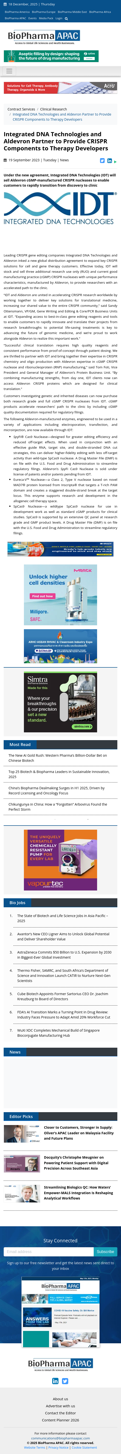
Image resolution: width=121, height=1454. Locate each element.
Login (59, 18)
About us (60, 1398)
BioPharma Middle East (72, 12)
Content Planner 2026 (60, 1420)
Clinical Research (53, 109)
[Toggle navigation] (9, 71)
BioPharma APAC (15, 18)
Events (32, 18)
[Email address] (49, 1251)
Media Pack (46, 18)
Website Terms (34, 1447)
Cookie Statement (84, 1447)
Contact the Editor (60, 1412)
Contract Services (21, 109)
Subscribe (105, 1252)
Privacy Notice (59, 1447)
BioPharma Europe (44, 12)
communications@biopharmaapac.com (60, 1438)
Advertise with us (60, 1405)
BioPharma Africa (100, 12)
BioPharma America (17, 12)
